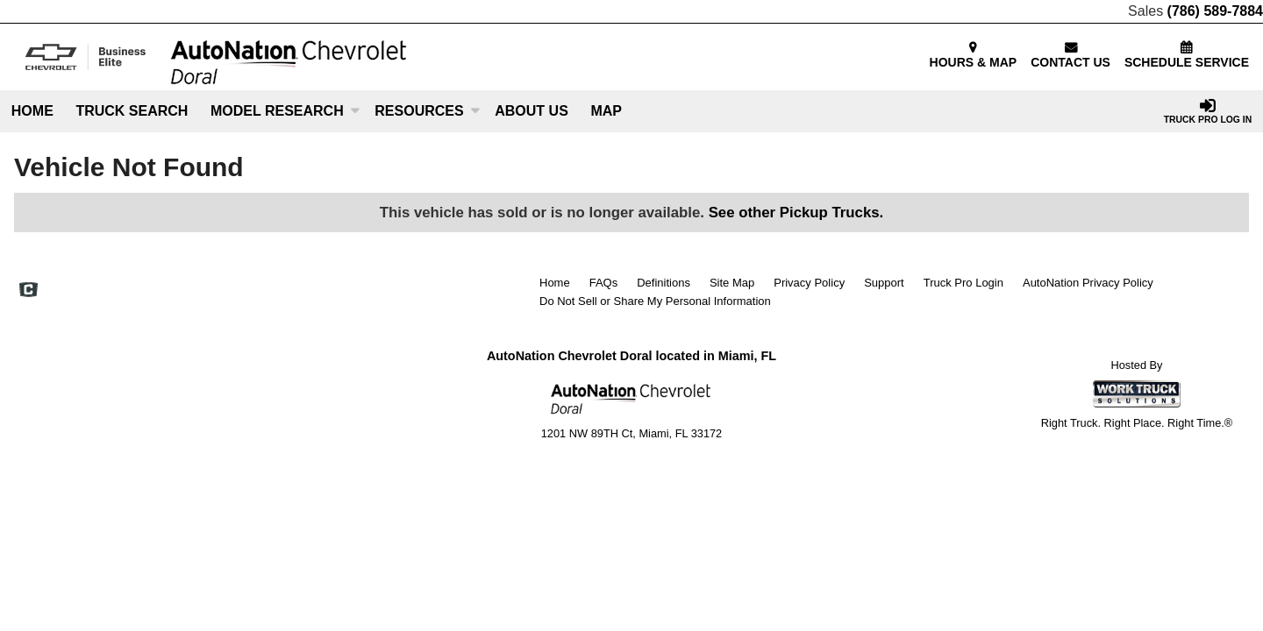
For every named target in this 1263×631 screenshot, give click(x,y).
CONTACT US (1070, 55)
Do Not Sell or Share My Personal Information (655, 301)
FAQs (603, 282)
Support (884, 282)
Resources (427, 110)
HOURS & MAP (973, 55)
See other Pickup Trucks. (796, 212)
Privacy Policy (809, 282)
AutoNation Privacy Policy (1088, 282)
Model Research (285, 110)
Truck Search (131, 110)
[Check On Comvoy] (28, 291)
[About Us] (531, 111)
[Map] (606, 111)
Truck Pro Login (963, 282)
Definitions (663, 282)
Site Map (732, 282)
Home (32, 110)
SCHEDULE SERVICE (1186, 55)
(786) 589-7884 (1215, 11)
